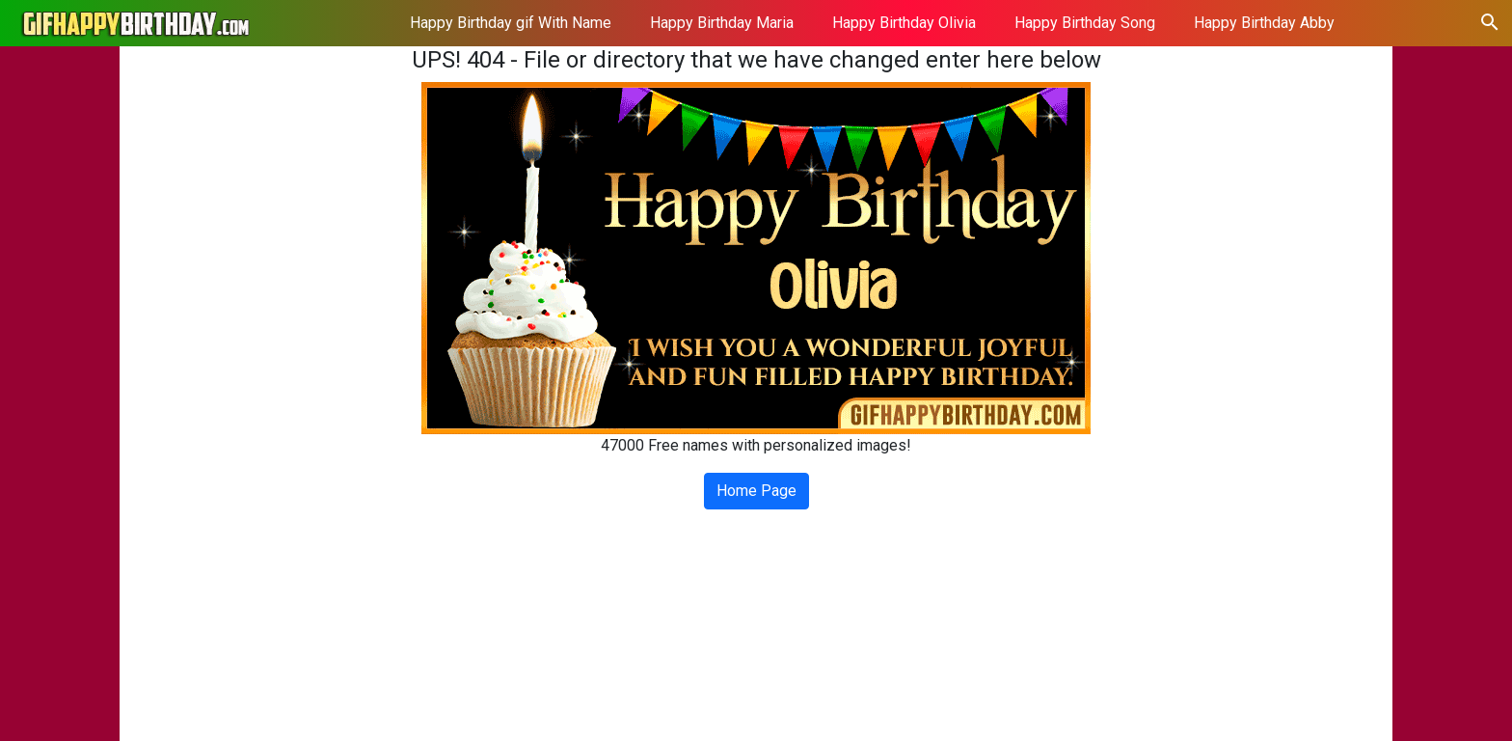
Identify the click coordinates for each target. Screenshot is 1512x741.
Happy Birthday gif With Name (510, 23)
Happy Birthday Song (1084, 23)
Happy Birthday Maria (722, 23)
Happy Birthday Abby (1264, 23)
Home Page (756, 490)
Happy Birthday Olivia (904, 23)
